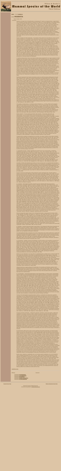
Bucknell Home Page (7, 383)
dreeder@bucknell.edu (36, 386)
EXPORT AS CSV (15, 369)
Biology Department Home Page (51, 383)
